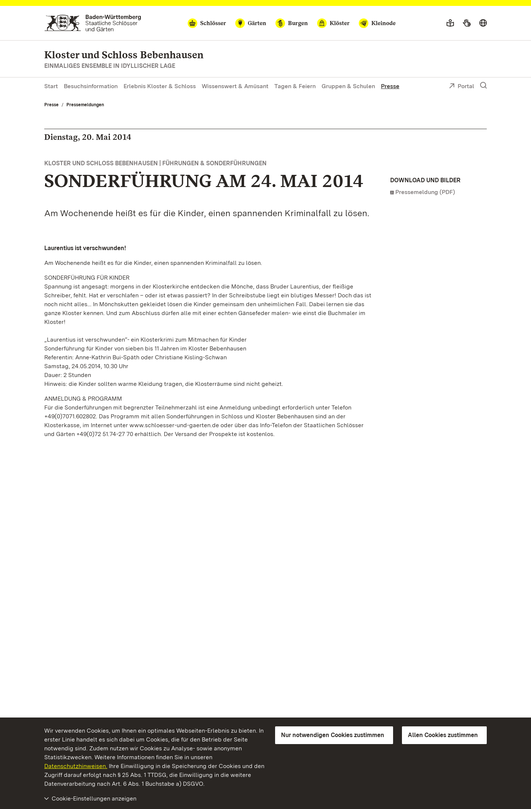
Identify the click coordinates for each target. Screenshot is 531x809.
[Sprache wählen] (483, 23)
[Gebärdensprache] (466, 23)
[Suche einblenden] (483, 85)
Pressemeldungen (85, 104)
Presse (390, 86)
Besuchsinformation (91, 86)
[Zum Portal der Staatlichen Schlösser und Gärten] (92, 23)
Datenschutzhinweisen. (75, 766)
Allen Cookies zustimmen (443, 735)
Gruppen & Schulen (348, 86)
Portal (461, 86)
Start (51, 86)
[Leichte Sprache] (450, 23)
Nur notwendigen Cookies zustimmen (332, 735)
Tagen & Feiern (295, 86)
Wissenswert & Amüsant (235, 86)
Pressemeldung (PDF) (425, 192)
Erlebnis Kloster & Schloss (160, 86)
